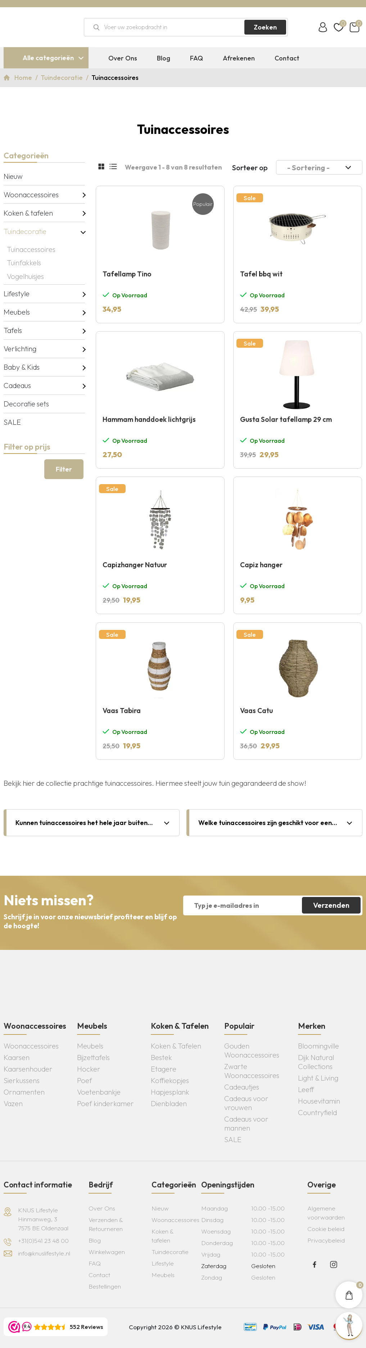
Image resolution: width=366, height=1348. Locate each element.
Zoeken (265, 27)
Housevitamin (319, 1100)
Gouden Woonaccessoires (251, 1050)
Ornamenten (24, 1091)
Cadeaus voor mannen (246, 1123)
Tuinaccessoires (31, 249)
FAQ (196, 58)
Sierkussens (22, 1080)
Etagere (163, 1068)
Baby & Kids (22, 366)
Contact (287, 58)
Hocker (88, 1068)
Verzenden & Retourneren (106, 1224)
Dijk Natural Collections (316, 1062)
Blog (163, 58)
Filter (64, 469)
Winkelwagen (107, 1251)
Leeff (306, 1089)
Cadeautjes (241, 1086)
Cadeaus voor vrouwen (246, 1103)
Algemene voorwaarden (326, 1212)
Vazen (13, 1103)
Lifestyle (17, 293)
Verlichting (20, 348)
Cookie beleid (325, 1228)
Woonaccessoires (31, 194)
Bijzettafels (93, 1057)
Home (23, 77)
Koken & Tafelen (176, 1045)
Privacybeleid (326, 1240)
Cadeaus (17, 385)
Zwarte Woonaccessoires (251, 1071)
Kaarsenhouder (28, 1068)
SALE (12, 422)
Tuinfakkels (24, 262)
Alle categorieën (48, 58)
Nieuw (13, 176)
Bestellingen (105, 1286)
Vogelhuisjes (25, 276)
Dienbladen (169, 1103)
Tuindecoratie (62, 77)
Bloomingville (318, 1045)
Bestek (161, 1057)
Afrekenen (239, 58)
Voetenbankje (99, 1091)
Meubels (17, 311)
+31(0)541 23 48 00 (43, 1240)
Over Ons (122, 58)
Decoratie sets (26, 403)
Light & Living (318, 1077)
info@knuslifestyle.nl (44, 1253)
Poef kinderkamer (105, 1103)
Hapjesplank (170, 1091)
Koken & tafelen (28, 212)
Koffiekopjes (170, 1080)
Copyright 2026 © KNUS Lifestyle (175, 1327)
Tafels (13, 330)
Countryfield (317, 1112)
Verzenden (331, 905)
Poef (84, 1080)
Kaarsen (17, 1057)
